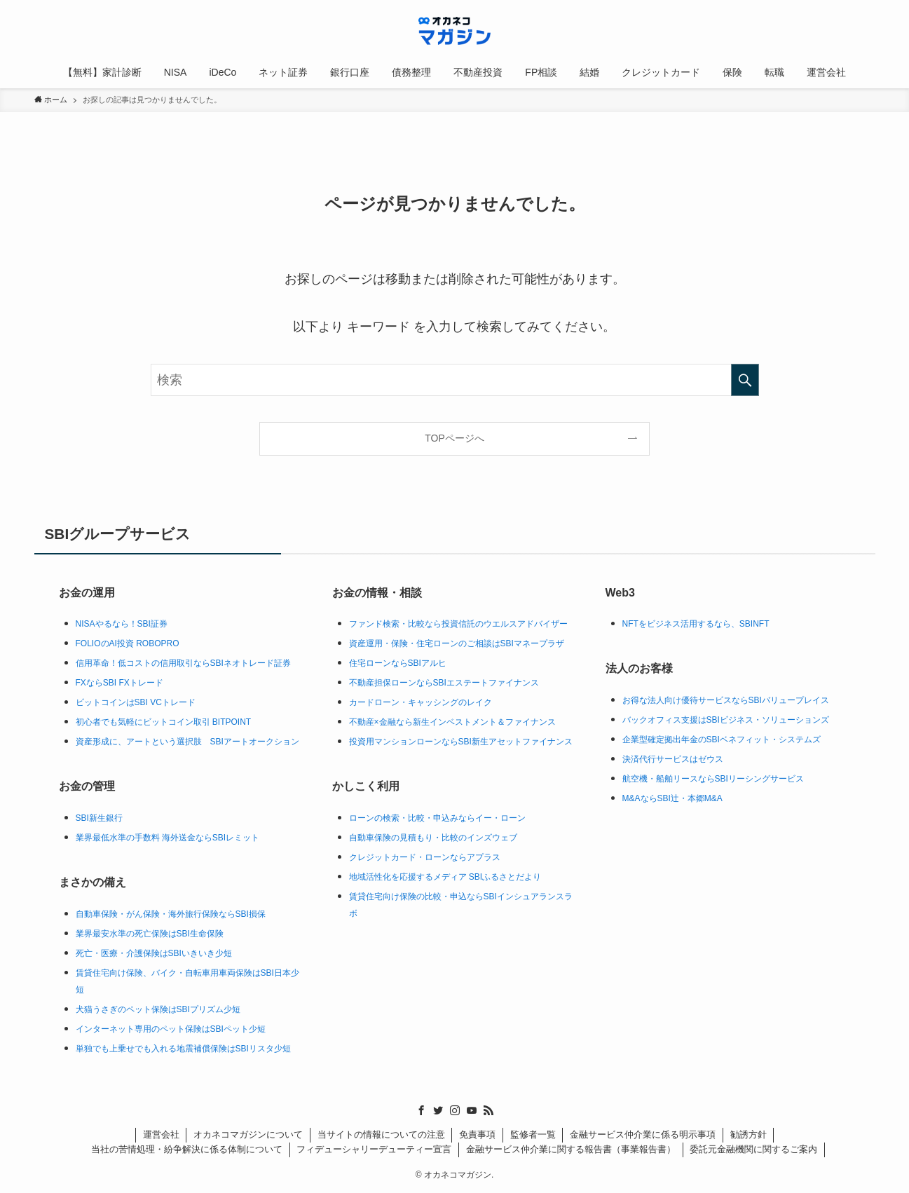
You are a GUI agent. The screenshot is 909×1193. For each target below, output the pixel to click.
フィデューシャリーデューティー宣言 (373, 1149)
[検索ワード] (455, 380)
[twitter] (438, 1110)
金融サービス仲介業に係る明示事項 (643, 1134)
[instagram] (455, 1110)
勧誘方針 (748, 1134)
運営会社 (161, 1134)
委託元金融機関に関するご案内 (753, 1149)
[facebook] (421, 1110)
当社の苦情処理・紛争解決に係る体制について (186, 1149)
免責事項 (477, 1134)
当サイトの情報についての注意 (381, 1134)
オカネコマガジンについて (248, 1134)
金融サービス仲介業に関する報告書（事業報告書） (571, 1149)
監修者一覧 (533, 1134)
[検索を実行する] (745, 380)
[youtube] (471, 1110)
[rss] (488, 1110)
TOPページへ (454, 438)
